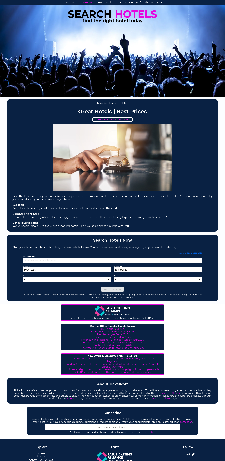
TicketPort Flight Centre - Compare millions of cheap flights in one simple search (112, 369)
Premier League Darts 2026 (112, 334)
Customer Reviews (159, 398)
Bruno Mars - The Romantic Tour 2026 (112, 331)
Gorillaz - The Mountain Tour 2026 (113, 345)
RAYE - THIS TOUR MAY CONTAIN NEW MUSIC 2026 (112, 342)
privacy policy (148, 432)
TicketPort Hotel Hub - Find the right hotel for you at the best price (112, 372)
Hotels (124, 103)
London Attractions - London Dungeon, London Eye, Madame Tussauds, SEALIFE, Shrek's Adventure (112, 365)
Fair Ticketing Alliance (168, 393)
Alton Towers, (101, 358)
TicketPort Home (107, 103)
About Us (72, 398)
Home (41, 453)
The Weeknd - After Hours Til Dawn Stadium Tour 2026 (112, 348)
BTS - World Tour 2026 (112, 328)
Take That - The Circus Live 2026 (112, 337)
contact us (186, 422)
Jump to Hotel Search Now (112, 119)
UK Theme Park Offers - (80, 358)
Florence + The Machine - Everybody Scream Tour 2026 (112, 339)
